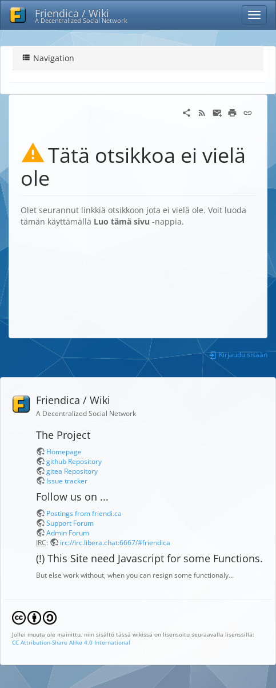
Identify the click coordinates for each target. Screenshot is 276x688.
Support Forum (70, 522)
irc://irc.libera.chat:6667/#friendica (115, 542)
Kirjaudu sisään (238, 354)
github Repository (74, 461)
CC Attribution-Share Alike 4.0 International (71, 642)
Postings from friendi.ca (84, 513)
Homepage (64, 451)
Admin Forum (67, 532)
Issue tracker (66, 480)
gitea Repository (72, 470)
